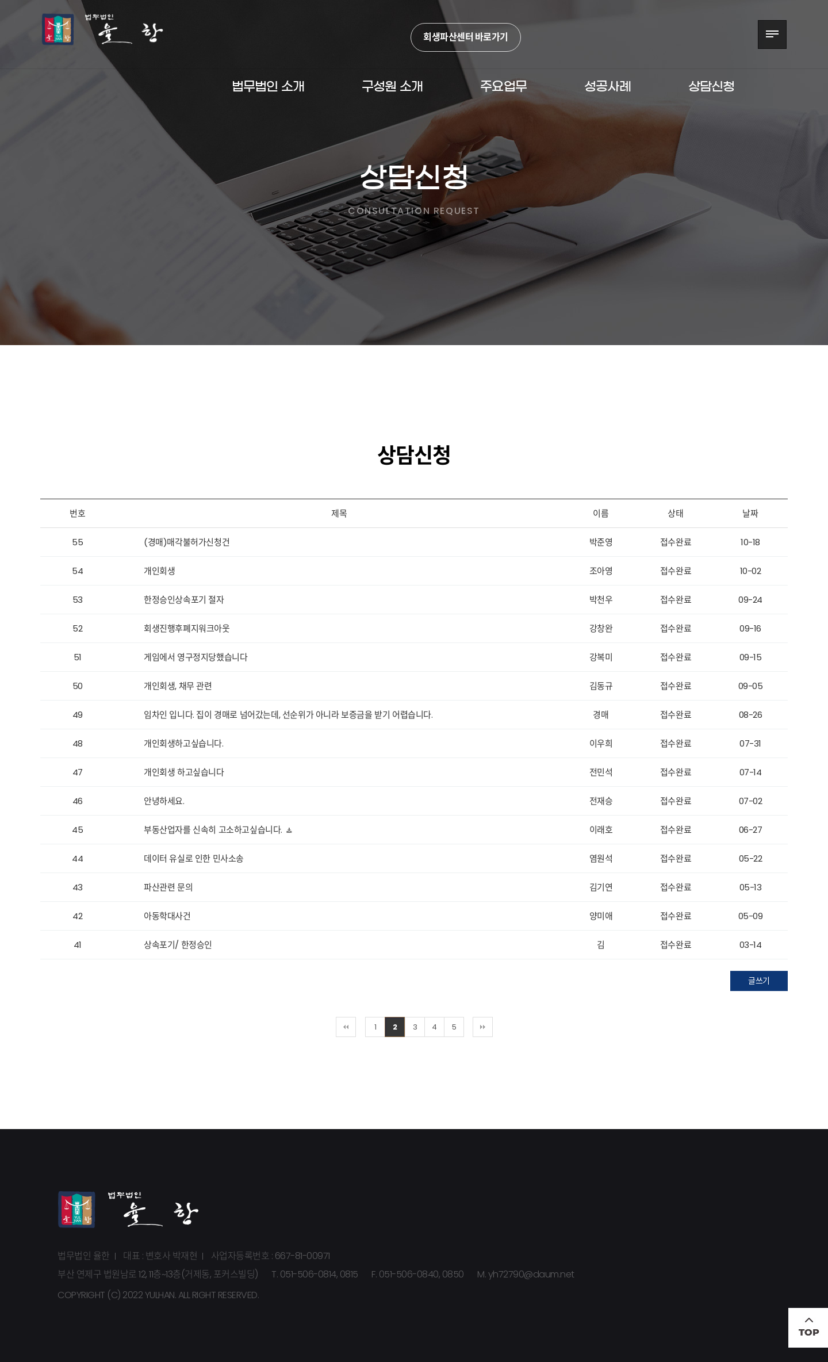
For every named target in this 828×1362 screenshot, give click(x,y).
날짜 (750, 513)
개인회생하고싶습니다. (184, 743)
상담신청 (711, 86)
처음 (346, 1027)
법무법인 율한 (112, 34)
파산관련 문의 (168, 887)
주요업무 (503, 86)
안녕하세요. (164, 801)
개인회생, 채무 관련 (178, 686)
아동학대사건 (167, 916)
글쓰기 (759, 980)
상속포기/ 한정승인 (178, 945)
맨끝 (483, 1027)
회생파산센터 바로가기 (465, 37)
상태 (675, 513)
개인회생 (159, 571)
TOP (808, 1328)
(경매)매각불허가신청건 (186, 542)
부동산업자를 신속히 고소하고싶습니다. (214, 830)
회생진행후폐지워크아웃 (187, 628)
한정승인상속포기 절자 (184, 600)
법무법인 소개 (268, 86)
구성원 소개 (392, 86)
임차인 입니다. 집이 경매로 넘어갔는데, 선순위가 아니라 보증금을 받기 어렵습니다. (288, 715)
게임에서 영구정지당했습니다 (195, 657)
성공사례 (607, 86)
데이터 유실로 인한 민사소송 (194, 858)
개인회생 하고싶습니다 (184, 772)
